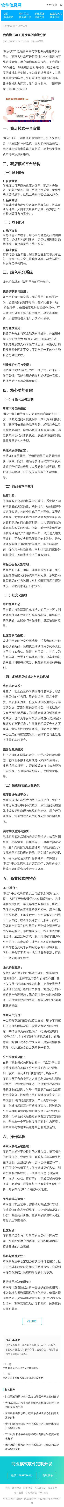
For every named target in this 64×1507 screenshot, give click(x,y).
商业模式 (8, 17)
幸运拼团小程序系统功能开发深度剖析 (23, 1377)
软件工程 (24, 13)
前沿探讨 (55, 17)
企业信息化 (56, 13)
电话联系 (47, 1475)
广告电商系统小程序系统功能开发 (21, 1368)
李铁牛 (16, 1340)
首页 (6, 13)
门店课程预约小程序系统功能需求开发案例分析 (32, 1396)
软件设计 (39, 17)
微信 (22, 1475)
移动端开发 (25, 17)
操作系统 (39, 13)
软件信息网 (11, 5)
